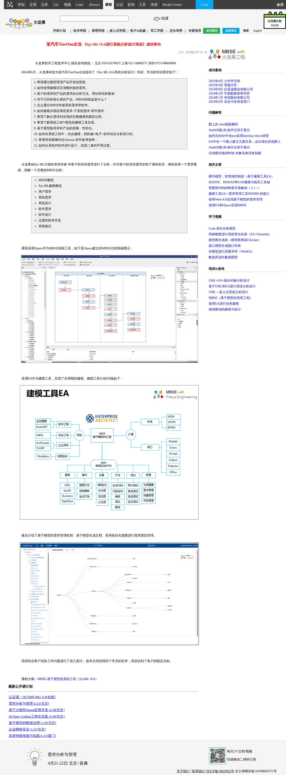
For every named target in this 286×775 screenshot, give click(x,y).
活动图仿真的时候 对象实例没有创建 (235, 153)
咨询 (131, 4)
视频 (67, 4)
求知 (21, 4)
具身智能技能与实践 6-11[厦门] (32, 736)
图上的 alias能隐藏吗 (223, 124)
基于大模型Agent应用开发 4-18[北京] (37, 710)
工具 (142, 4)
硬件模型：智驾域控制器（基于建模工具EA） (241, 176)
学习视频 (215, 216)
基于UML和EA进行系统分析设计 (232, 286)
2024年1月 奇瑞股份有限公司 (229, 97)
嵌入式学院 (118, 30)
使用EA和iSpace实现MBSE (227, 205)
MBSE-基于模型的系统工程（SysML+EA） (68, 679)
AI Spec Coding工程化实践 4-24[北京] (37, 716)
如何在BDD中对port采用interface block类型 (239, 136)
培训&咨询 (216, 269)
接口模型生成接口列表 (225, 246)
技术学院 (79, 30)
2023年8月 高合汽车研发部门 (229, 101)
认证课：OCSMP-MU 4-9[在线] (32, 697)
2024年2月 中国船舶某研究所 (229, 93)
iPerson (94, 4)
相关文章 (215, 164)
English (257, 30)
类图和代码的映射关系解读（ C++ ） (235, 188)
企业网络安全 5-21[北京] (27, 729)
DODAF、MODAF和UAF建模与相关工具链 (239, 182)
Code (79, 4)
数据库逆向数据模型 (223, 257)
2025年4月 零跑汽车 (223, 85)
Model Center (172, 4)
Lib (55, 4)
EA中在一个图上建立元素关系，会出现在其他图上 (245, 141)
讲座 (154, 4)
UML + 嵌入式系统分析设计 (228, 292)
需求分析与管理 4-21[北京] (29, 703)
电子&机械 (138, 30)
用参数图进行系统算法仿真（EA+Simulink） (240, 234)
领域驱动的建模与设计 (225, 309)
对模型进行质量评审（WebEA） (231, 251)
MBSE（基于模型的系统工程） (231, 298)
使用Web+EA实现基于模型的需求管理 (236, 199)
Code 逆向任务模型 (222, 228)
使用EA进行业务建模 (224, 303)
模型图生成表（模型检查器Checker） (235, 240)
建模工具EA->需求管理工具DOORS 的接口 (239, 193)
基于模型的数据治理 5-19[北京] (32, 723)
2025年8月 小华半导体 (224, 81)
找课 (165, 18)
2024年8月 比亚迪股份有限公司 (231, 89)
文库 (44, 4)
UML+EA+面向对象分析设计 (229, 280)
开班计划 (59, 30)
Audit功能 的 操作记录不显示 (229, 130)
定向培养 (175, 30)
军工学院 (157, 30)
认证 (119, 4)
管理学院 (98, 30)
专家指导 (194, 30)
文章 (33, 4)
